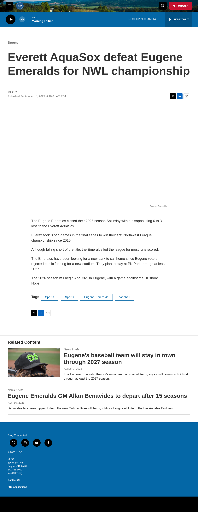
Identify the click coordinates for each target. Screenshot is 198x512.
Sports (13, 42)
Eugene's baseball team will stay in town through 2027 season (119, 358)
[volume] (22, 19)
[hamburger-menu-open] (9, 6)
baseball (124, 297)
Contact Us (14, 480)
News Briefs (71, 349)
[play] (11, 19)
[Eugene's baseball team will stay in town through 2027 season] (34, 362)
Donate (182, 6)
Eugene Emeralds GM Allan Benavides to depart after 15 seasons (97, 396)
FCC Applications (17, 487)
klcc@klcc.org (15, 473)
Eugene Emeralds (96, 297)
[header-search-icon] (163, 6)
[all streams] (178, 19)
